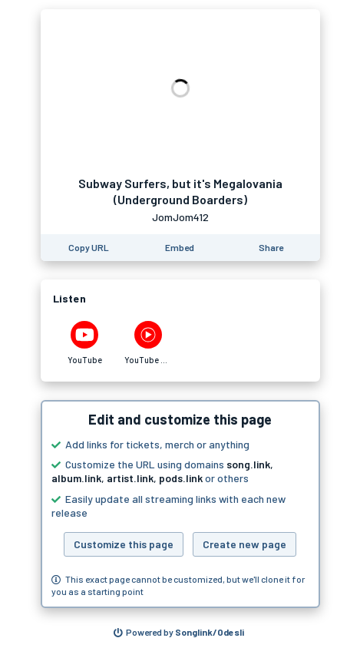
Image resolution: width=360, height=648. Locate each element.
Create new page (244, 543)
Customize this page (123, 543)
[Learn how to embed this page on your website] (179, 248)
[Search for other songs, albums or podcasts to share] (179, 633)
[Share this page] (270, 248)
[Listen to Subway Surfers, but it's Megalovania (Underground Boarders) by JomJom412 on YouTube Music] (148, 343)
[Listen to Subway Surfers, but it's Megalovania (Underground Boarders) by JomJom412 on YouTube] (85, 343)
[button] (180, 504)
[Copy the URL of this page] (88, 248)
